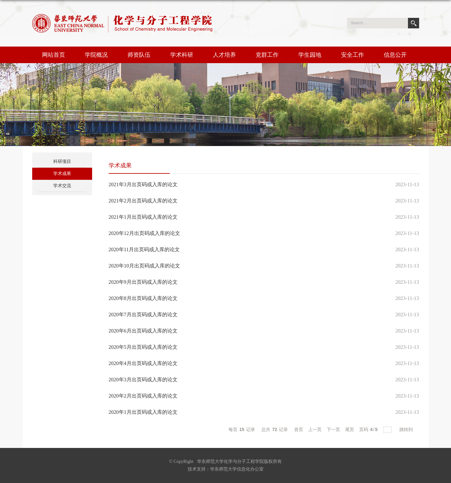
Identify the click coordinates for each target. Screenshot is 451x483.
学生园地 (309, 55)
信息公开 (395, 55)
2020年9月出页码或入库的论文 (143, 282)
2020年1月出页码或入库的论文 (143, 412)
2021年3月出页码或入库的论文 (143, 184)
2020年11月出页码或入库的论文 (144, 249)
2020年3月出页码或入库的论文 (143, 379)
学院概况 (96, 55)
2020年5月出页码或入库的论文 (143, 347)
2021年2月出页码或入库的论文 (143, 200)
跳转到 (406, 429)
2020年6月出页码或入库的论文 (143, 330)
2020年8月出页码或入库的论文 (143, 298)
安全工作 (352, 55)
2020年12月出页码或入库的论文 (144, 233)
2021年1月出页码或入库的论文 (143, 217)
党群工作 (267, 55)
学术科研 (181, 55)
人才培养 (224, 55)
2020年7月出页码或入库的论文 (143, 314)
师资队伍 (138, 55)
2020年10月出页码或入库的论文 (144, 265)
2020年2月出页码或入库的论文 (143, 396)
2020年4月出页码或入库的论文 (143, 363)
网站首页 (53, 55)
